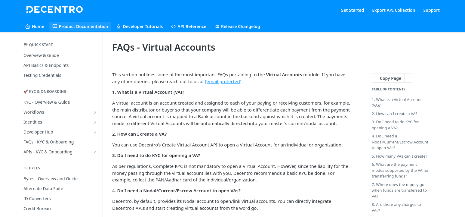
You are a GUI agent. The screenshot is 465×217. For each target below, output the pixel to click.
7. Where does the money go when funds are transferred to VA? (399, 190)
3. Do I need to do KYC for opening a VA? (395, 125)
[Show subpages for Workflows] (95, 112)
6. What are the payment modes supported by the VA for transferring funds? (400, 170)
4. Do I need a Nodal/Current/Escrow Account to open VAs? (400, 141)
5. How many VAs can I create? (399, 156)
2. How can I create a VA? (394, 113)
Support (431, 10)
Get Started (352, 10)
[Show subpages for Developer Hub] (95, 132)
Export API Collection (393, 10)
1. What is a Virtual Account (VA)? (397, 102)
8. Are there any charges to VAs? (396, 207)
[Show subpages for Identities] (95, 122)
